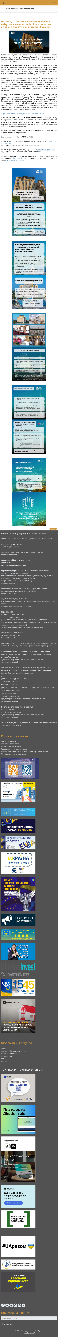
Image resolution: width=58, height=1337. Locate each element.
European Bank (7, 1056)
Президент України (8, 741)
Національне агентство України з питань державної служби (24, 751)
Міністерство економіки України (13, 754)
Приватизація (53, 529)
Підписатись (7, 1324)
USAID (3, 1048)
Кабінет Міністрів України (11, 746)
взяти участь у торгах (15, 160)
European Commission (9, 1053)
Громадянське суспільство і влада (14, 749)
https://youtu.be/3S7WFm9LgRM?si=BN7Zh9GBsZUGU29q (22, 113)
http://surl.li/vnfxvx (20, 158)
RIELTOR (4, 1061)
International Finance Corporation (13, 1051)
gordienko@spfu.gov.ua (46, 150)
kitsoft (33, 1333)
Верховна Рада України (10, 744)
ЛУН (2, 1059)
